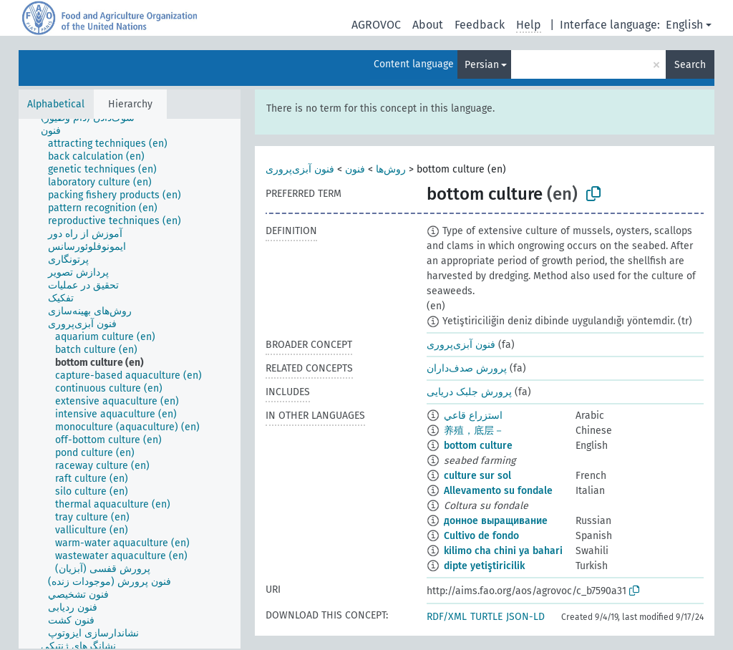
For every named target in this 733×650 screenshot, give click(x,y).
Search (690, 65)
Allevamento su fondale (498, 491)
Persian (482, 65)
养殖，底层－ (474, 431)
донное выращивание (496, 521)
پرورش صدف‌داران (467, 368)
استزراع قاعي (473, 415)
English (684, 24)
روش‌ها (391, 169)
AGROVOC (376, 24)
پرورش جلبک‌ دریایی (469, 392)
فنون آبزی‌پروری (300, 169)
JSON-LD (525, 617)
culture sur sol (477, 476)
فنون (355, 169)
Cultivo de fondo (481, 536)
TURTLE (486, 617)
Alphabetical (55, 104)
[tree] (130, 384)
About (427, 24)
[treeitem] (57, 131)
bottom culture (478, 446)
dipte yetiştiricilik (484, 566)
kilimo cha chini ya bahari (503, 551)
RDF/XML (447, 617)
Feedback (480, 24)
